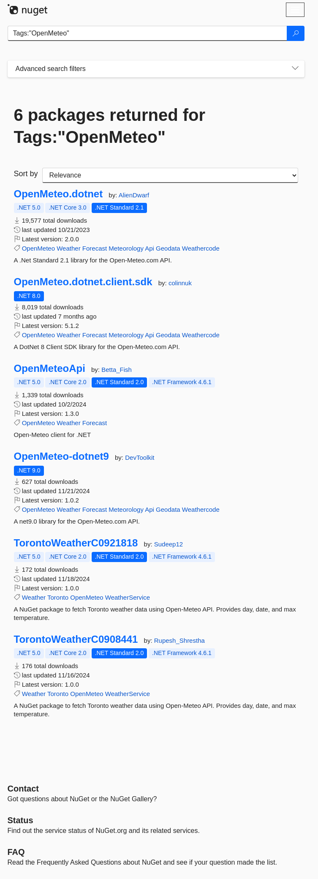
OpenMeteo (38, 248)
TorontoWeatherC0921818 (76, 543)
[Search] (295, 33)
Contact (23, 788)
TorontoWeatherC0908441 (76, 639)
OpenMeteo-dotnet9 (61, 456)
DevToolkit (139, 457)
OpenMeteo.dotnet (58, 194)
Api (149, 248)
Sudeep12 (168, 544)
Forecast (94, 248)
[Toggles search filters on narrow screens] (295, 68)
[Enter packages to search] (147, 33)
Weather (68, 248)
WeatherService (127, 597)
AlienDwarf (134, 195)
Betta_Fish (116, 369)
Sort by (26, 173)
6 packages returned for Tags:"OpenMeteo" (110, 126)
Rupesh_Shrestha (179, 640)
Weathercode (201, 248)
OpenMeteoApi (49, 368)
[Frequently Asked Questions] (16, 852)
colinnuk (180, 283)
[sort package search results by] (170, 175)
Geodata (168, 248)
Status (20, 820)
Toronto (57, 597)
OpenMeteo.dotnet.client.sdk (83, 282)
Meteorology (126, 248)
